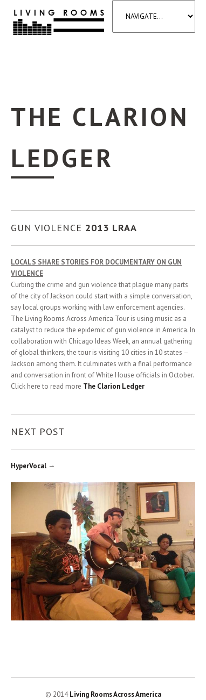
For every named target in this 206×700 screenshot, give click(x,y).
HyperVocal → (33, 465)
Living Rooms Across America (115, 694)
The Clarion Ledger (114, 386)
